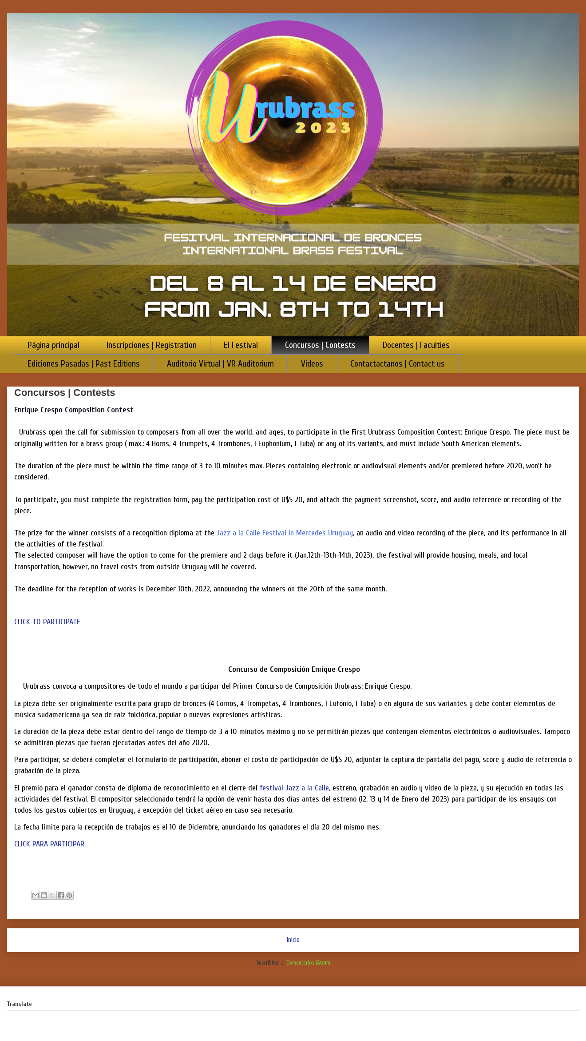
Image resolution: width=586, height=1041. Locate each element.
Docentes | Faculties (416, 345)
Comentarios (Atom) (308, 962)
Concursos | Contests (320, 345)
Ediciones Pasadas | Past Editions (84, 364)
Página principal (53, 345)
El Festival (241, 345)
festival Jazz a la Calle (294, 788)
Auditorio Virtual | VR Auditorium (220, 364)
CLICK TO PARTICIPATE (47, 621)
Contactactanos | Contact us (397, 364)
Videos (312, 364)
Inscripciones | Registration (152, 345)
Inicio (293, 940)
